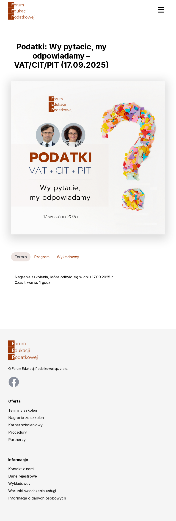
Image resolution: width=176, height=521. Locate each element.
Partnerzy (17, 439)
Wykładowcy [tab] (68, 257)
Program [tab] (42, 257)
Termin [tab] (21, 257)
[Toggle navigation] (161, 10)
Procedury (17, 432)
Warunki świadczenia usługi (32, 491)
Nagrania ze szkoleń (26, 417)
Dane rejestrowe (22, 476)
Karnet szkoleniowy (25, 425)
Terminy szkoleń (22, 410)
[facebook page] (13, 381)
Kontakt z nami (21, 469)
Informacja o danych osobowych (37, 498)
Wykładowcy (19, 483)
